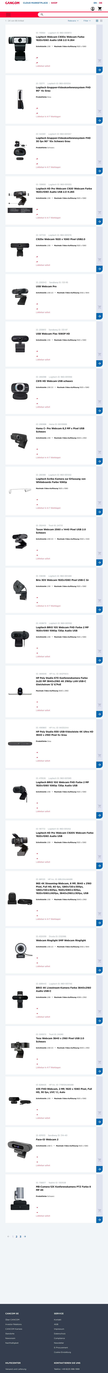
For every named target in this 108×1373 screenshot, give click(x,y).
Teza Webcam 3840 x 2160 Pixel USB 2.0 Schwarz (60, 1040)
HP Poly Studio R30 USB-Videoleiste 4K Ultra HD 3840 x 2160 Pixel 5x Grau (64, 733)
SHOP (54, 3)
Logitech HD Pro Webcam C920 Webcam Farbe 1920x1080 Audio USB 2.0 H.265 (64, 190)
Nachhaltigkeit (12, 1343)
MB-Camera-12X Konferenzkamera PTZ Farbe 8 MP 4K (63, 1188)
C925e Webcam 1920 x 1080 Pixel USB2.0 (60, 239)
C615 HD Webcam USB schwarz (54, 381)
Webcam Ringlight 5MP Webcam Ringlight (61, 940)
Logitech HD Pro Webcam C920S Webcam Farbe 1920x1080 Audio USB (64, 834)
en (95, 3)
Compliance (59, 1338)
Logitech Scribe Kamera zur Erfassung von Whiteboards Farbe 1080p (61, 480)
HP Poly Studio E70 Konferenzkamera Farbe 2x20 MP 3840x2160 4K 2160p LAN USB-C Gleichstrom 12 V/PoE (62, 681)
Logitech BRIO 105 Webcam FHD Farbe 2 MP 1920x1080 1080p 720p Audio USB (62, 629)
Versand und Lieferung (15, 1369)
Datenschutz (60, 1333)
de (100, 3)
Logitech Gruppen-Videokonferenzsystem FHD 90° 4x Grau (63, 89)
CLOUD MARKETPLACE (35, 3)
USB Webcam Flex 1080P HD (53, 333)
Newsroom (10, 1338)
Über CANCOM (12, 1319)
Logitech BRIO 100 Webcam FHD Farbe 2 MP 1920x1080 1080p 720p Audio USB (62, 784)
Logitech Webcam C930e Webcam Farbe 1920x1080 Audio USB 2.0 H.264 (60, 38)
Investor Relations (13, 1324)
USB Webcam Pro (46, 286)
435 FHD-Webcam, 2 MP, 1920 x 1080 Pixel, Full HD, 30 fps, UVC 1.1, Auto (64, 1090)
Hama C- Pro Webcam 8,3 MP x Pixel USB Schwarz (60, 430)
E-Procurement (61, 1347)
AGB (56, 1324)
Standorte (9, 1333)
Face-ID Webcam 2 (47, 1139)
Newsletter (59, 1343)
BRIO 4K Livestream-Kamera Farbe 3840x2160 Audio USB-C (63, 989)
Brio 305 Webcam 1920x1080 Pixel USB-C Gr (62, 580)
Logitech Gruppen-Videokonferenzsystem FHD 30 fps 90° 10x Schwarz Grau (63, 140)
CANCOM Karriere (13, 1329)
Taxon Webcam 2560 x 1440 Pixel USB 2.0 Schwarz (61, 531)
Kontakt (57, 1319)
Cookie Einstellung (62, 1352)
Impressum (59, 1329)
